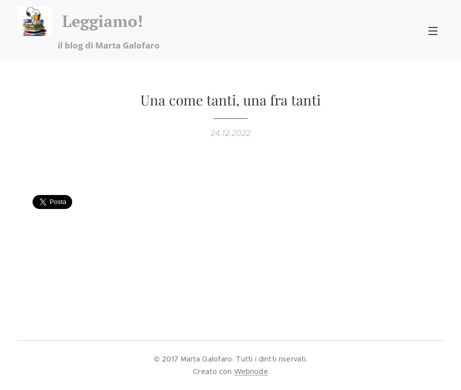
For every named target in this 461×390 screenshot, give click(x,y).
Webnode (251, 371)
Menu (432, 31)
